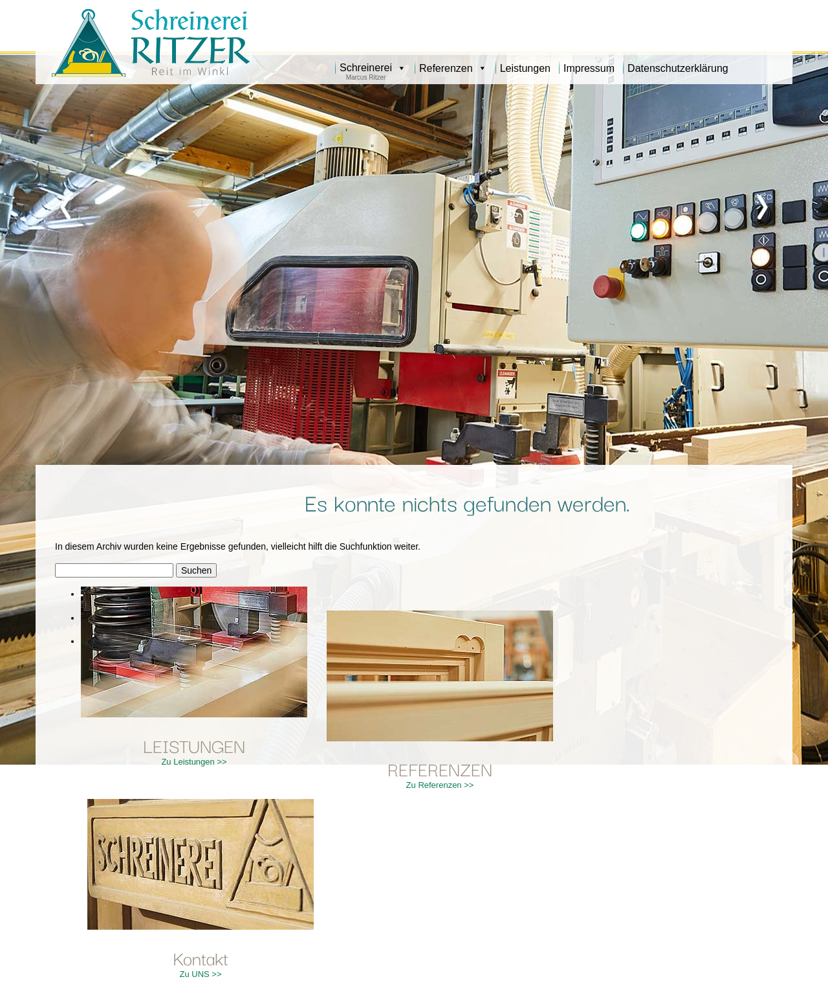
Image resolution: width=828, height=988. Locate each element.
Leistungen (525, 68)
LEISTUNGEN (194, 745)
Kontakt (200, 957)
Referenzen (453, 68)
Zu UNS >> (200, 974)
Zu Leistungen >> (193, 762)
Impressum (589, 68)
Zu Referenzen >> (440, 785)
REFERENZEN (439, 768)
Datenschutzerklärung (677, 68)
